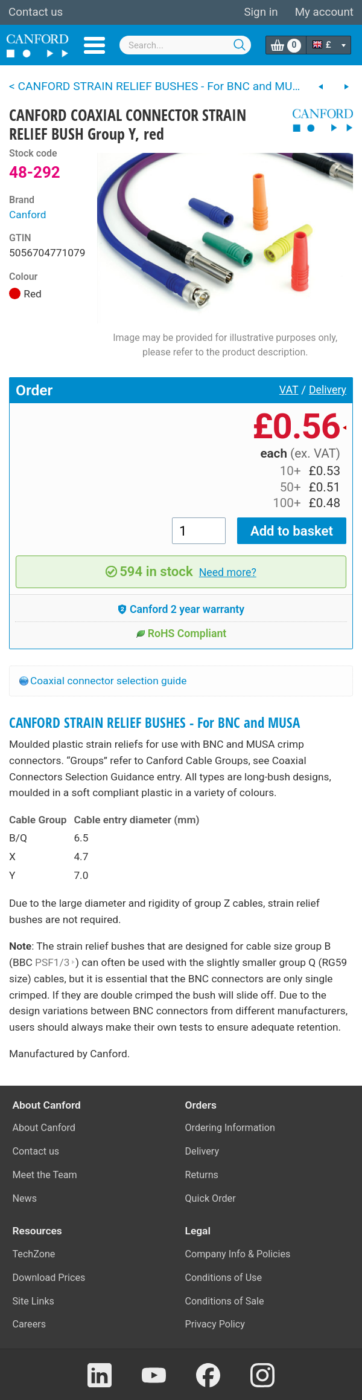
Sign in (261, 12)
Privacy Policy (215, 1324)
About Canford (44, 1127)
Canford (27, 215)
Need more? (227, 572)
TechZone (34, 1254)
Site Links (33, 1301)
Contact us (35, 12)
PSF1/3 (55, 962)
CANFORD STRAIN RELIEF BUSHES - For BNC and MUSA (154, 722)
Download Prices (49, 1277)
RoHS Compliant (181, 633)
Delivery (327, 390)
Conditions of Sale (224, 1301)
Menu (94, 45)
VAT (289, 390)
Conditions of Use (223, 1277)
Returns (201, 1175)
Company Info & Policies (238, 1254)
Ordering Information (230, 1127)
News (25, 1198)
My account (324, 12)
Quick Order (210, 1198)
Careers (29, 1324)
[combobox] (185, 45)
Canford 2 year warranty (181, 609)
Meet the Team (45, 1175)
